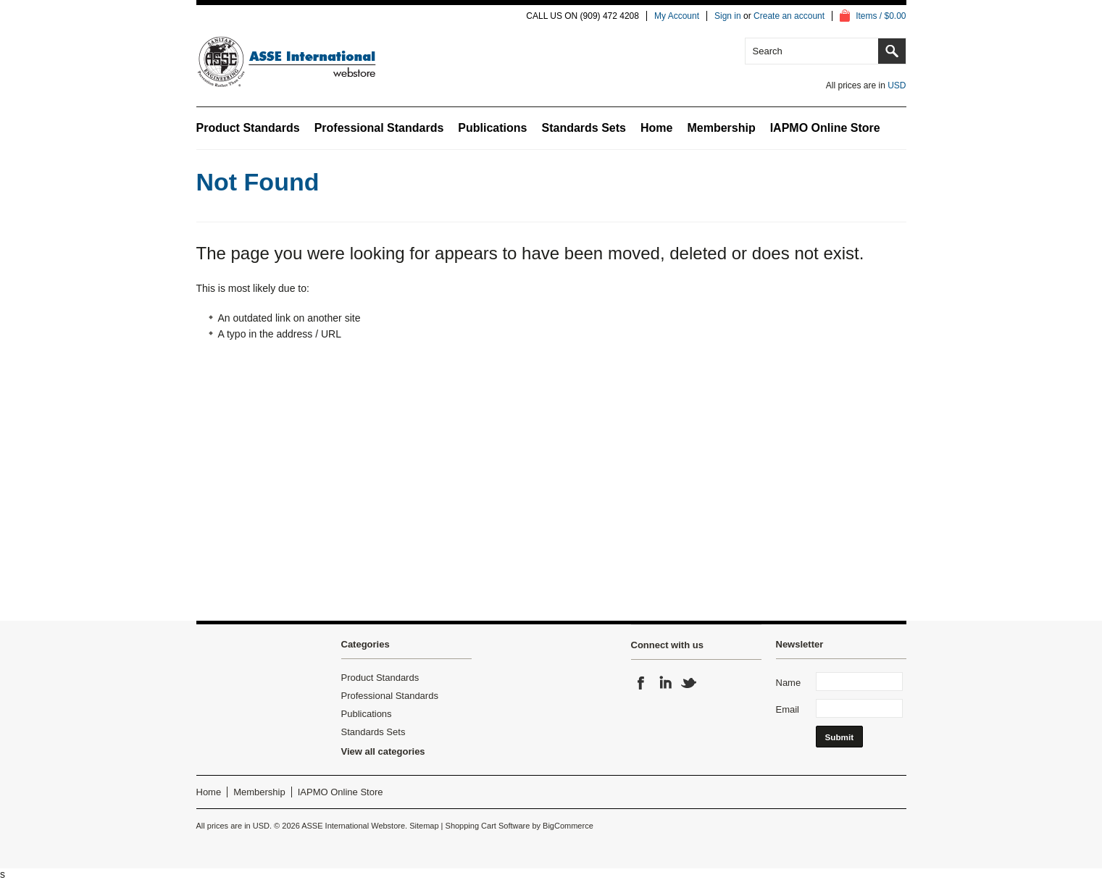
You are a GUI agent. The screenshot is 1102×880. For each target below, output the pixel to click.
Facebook (641, 683)
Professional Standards (379, 128)
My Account (676, 16)
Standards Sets (583, 128)
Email (788, 709)
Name (788, 682)
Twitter (689, 683)
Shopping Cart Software (488, 825)
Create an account (789, 16)
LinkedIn (665, 683)
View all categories (383, 751)
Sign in (727, 16)
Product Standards (248, 128)
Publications (492, 128)
